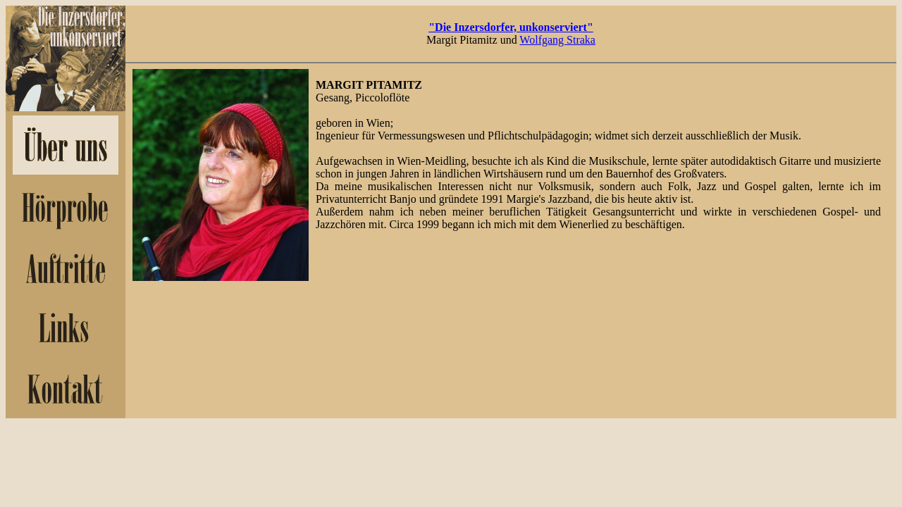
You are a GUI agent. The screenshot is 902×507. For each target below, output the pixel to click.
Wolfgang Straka (557, 40)
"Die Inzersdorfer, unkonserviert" (510, 27)
